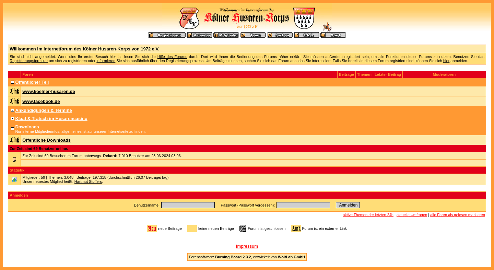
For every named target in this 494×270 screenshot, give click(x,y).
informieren (105, 61)
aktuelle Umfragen (412, 215)
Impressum (247, 246)
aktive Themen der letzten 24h (368, 215)
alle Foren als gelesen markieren (457, 215)
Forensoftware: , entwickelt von (247, 257)
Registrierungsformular (29, 61)
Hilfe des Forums (172, 57)
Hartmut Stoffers (88, 181)
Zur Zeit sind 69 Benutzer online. (39, 148)
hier (446, 61)
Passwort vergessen (255, 205)
